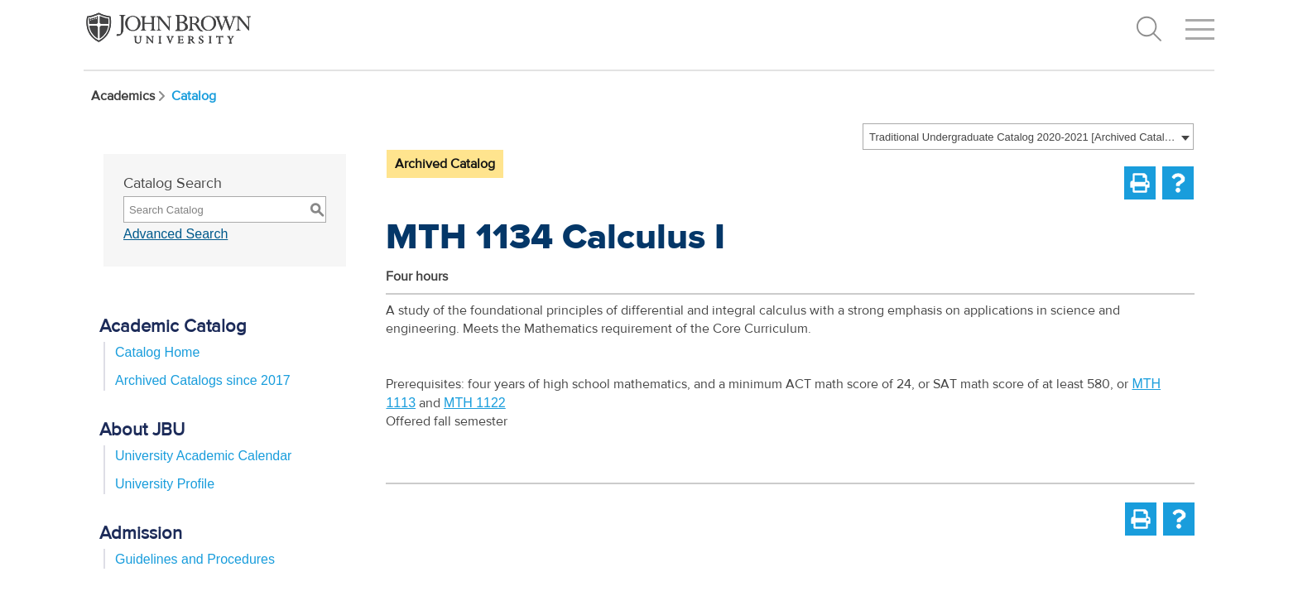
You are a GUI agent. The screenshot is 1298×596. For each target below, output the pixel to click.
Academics (129, 96)
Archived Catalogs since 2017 (203, 380)
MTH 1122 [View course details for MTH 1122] (475, 403)
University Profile (164, 484)
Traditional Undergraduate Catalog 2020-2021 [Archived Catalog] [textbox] (1022, 137)
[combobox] (1028, 136)
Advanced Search (175, 234)
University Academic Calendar (203, 456)
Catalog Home (157, 352)
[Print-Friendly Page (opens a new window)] (1140, 182)
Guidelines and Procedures (195, 559)
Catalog (193, 96)
